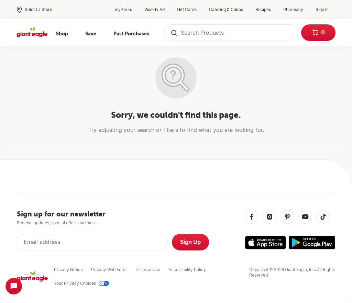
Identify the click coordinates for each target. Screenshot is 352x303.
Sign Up (190, 242)
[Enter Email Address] (92, 242)
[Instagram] (269, 217)
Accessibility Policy (187, 269)
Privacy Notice (68, 269)
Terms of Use (147, 269)
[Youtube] (305, 217)
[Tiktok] (323, 217)
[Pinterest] (287, 217)
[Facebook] (251, 217)
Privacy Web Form (108, 269)
